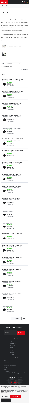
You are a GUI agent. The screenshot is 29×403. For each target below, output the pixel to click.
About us (12, 354)
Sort (2, 63)
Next (25, 318)
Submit (20, 332)
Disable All (15, 396)
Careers (5, 360)
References (12, 345)
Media (5, 369)
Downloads (6, 362)
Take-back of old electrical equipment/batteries (15, 373)
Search (5, 367)
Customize (4, 396)
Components (13, 343)
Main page (8, 5)
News (11, 347)
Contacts (12, 352)
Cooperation (13, 349)
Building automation (14, 341)
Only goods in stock (6, 66)
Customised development (10, 365)
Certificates (12, 351)
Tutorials (6, 364)
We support (6, 371)
